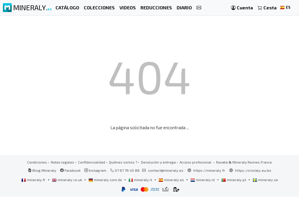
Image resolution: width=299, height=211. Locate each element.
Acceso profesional (196, 162)
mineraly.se (265, 180)
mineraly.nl (203, 180)
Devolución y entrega (158, 162)
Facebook (70, 170)
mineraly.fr (33, 180)
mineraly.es (172, 180)
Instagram (95, 170)
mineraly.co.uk (67, 180)
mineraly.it (140, 180)
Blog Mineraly (42, 170)
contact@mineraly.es (165, 170)
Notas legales (62, 162)
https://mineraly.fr (209, 170)
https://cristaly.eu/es (253, 170)
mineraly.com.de (105, 180)
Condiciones (37, 162)
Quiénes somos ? (123, 162)
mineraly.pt (234, 180)
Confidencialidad (91, 162)
